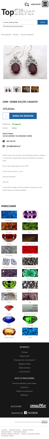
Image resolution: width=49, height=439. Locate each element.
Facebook (33, 412)
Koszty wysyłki (24, 356)
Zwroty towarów (24, 372)
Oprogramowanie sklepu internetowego (31, 422)
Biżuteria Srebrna (15, 430)
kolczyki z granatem (27, 34)
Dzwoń (29, 136)
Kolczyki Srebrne (28, 430)
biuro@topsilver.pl (13, 146)
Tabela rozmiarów (24, 368)
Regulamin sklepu (24, 364)
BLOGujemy (24, 395)
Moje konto (36, 4)
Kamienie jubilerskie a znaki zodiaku (24, 383)
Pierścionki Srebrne (7, 436)
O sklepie (24, 352)
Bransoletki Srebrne (20, 432)
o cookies (4, 430)
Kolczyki (16, 34)
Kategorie (45, 4)
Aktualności (24, 387)
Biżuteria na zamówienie (24, 391)
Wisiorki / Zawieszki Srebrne (30, 434)
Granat (14, 128)
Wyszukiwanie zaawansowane (13, 26)
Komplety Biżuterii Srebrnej (10, 434)
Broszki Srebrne (6, 432)
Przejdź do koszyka (26, 4)
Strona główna (6, 34)
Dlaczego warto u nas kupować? (24, 360)
